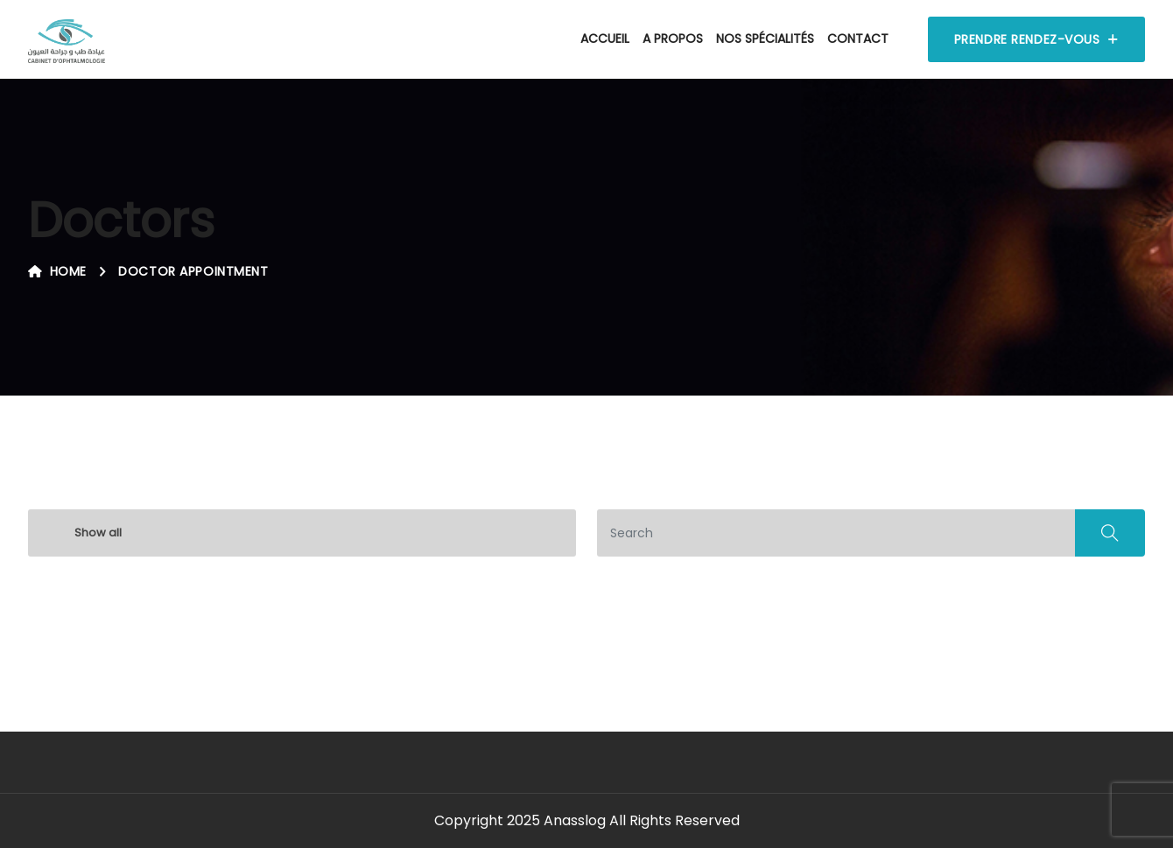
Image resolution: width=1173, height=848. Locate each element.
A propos (673, 38)
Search (1110, 533)
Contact (858, 38)
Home (57, 271)
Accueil (604, 38)
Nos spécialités (765, 38)
